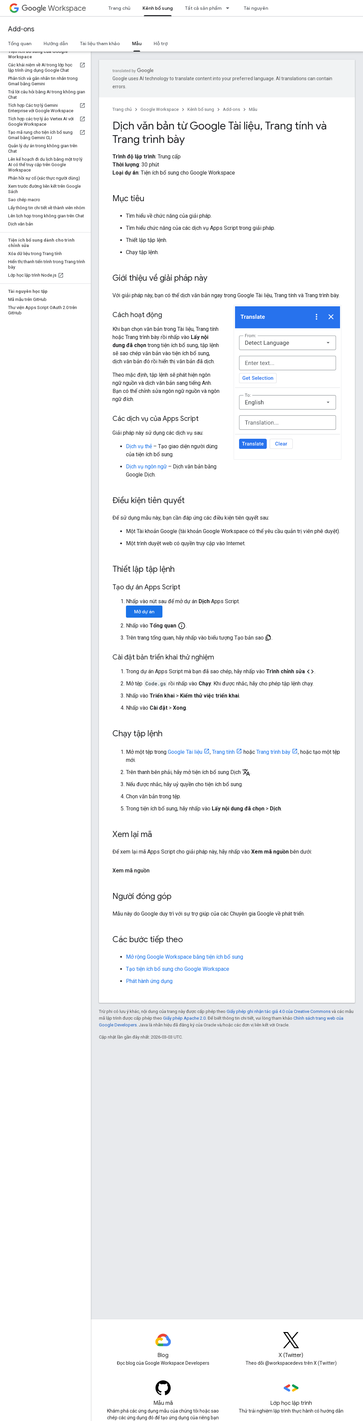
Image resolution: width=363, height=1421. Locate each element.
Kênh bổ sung (200, 109)
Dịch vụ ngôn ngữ (146, 466)
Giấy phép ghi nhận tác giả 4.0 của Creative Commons (279, 1011)
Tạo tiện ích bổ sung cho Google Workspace (177, 969)
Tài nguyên (256, 8)
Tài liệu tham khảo (100, 43)
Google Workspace (159, 109)
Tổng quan (19, 43)
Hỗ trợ (160, 43)
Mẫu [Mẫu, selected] (136, 43)
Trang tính (223, 752)
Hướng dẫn (56, 43)
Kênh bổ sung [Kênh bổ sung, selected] (157, 8)
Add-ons (21, 29)
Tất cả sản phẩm (203, 8)
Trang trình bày (273, 752)
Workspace (54, 8)
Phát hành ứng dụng (149, 981)
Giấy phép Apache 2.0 (184, 1018)
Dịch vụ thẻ (139, 446)
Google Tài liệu (185, 752)
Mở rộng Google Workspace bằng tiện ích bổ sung (184, 957)
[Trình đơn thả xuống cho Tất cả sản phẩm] (230, 8)
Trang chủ (119, 8)
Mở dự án (144, 612)
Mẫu (253, 109)
